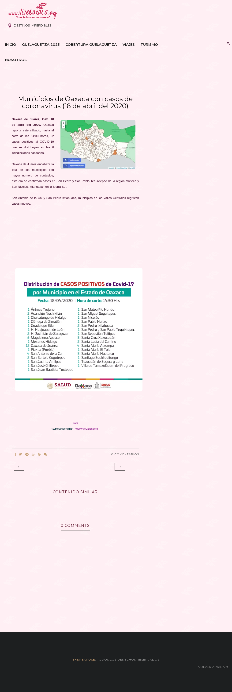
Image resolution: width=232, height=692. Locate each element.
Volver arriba (213, 667)
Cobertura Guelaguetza (91, 44)
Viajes (129, 44)
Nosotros (16, 59)
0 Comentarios (125, 454)
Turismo (149, 44)
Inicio (10, 44)
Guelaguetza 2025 (41, 44)
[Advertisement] (75, 238)
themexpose (84, 659)
